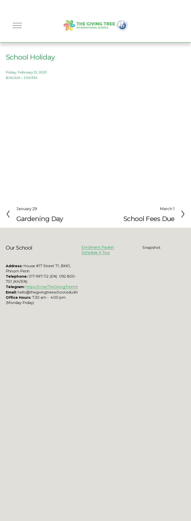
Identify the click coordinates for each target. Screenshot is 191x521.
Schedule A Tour (96, 252)
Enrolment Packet (98, 247)
